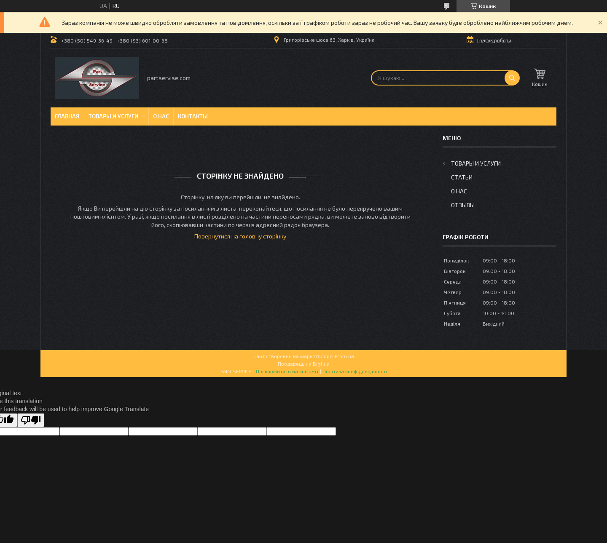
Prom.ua (344, 356)
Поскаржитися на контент (287, 371)
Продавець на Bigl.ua (304, 363)
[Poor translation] (30, 420)
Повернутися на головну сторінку (240, 236)
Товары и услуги (113, 116)
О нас (161, 116)
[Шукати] (512, 78)
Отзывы (463, 205)
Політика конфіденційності (354, 371)
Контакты (193, 116)
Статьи (462, 177)
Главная (67, 116)
